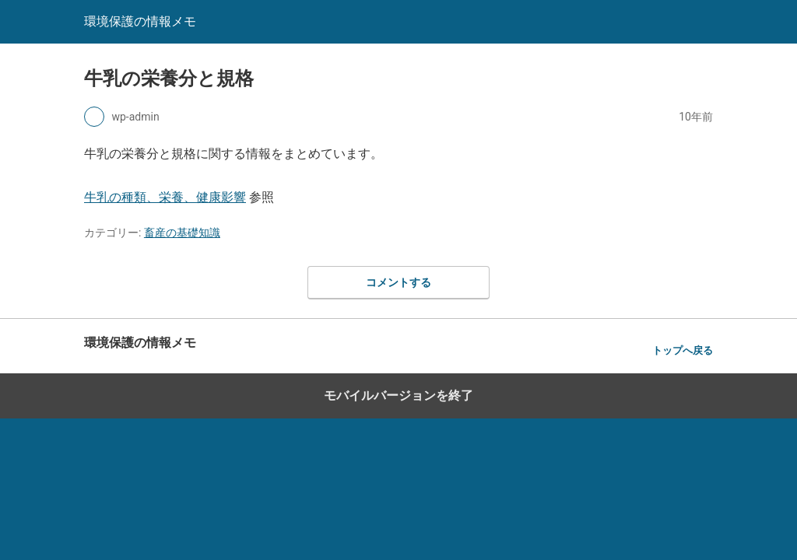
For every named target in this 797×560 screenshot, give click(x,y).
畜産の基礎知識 (182, 232)
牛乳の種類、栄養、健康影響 (165, 197)
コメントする (398, 282)
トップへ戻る (682, 350)
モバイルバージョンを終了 (398, 395)
